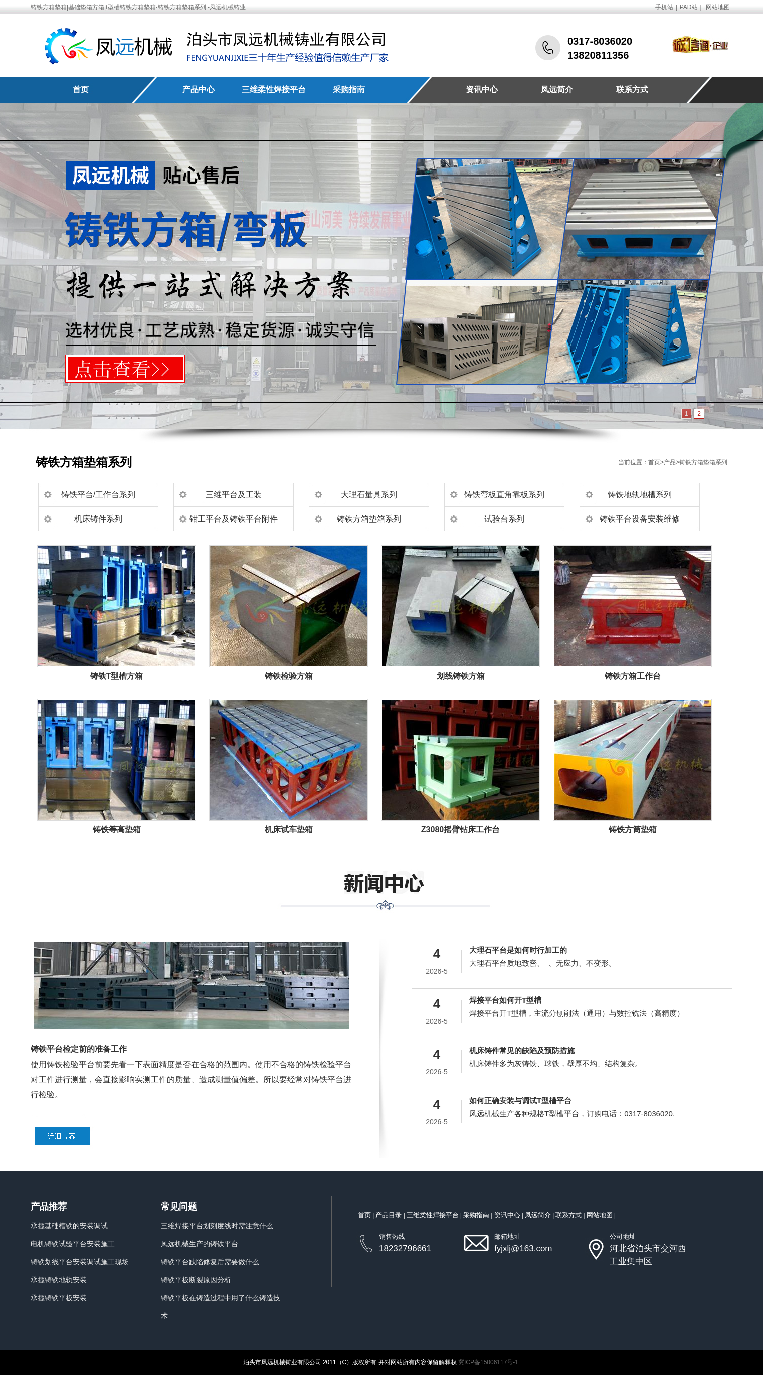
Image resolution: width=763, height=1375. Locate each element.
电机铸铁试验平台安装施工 (73, 1244)
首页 (81, 89)
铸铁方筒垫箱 (633, 829)
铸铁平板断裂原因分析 (196, 1280)
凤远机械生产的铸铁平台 (199, 1244)
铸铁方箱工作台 (633, 676)
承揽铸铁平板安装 (59, 1298)
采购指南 (349, 89)
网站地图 (718, 7)
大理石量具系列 (369, 494)
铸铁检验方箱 (289, 676)
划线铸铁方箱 (461, 676)
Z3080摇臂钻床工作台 (460, 829)
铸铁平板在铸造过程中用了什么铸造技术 (220, 1307)
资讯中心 (482, 89)
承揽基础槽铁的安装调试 (69, 1226)
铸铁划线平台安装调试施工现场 (80, 1262)
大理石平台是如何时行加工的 (518, 950)
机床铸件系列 (98, 518)
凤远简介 (557, 89)
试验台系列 (504, 518)
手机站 (664, 7)
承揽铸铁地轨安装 (59, 1280)
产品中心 (198, 89)
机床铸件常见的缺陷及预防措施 (522, 1050)
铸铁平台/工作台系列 (98, 494)
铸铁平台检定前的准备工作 (79, 1049)
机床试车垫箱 (289, 829)
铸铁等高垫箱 (117, 829)
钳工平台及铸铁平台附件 (233, 518)
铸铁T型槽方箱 (116, 676)
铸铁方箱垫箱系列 (703, 462)
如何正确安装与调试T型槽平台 (520, 1100)
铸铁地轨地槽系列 (640, 494)
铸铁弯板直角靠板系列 (504, 494)
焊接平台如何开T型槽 (505, 1000)
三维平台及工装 (234, 494)
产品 (670, 462)
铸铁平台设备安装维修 (640, 518)
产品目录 (388, 1215)
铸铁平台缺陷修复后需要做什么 (210, 1262)
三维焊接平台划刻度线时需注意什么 (217, 1226)
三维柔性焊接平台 (274, 89)
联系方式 (632, 89)
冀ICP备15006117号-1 (488, 1362)
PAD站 (689, 7)
